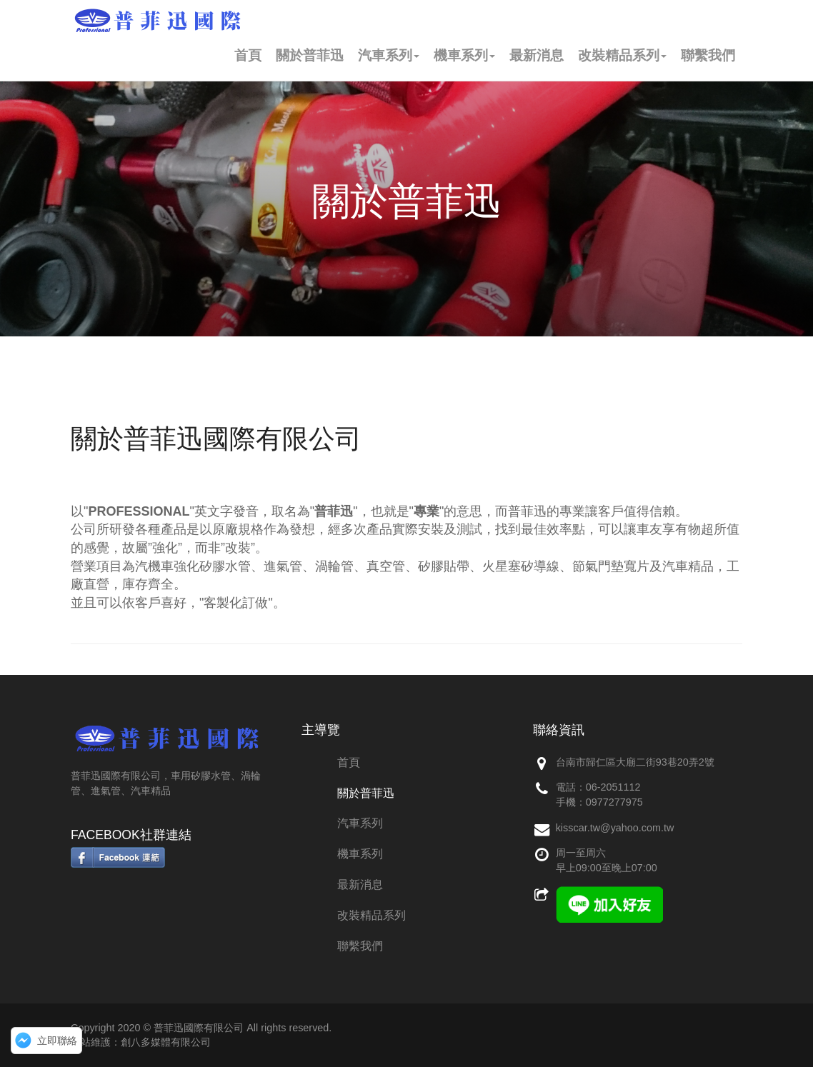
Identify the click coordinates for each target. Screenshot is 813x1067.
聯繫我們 (708, 55)
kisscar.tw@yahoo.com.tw (615, 827)
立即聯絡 (57, 1040)
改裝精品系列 (622, 55)
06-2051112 (613, 787)
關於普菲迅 (310, 55)
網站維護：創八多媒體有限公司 (141, 1042)
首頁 (247, 55)
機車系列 (464, 55)
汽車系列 (388, 55)
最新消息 (536, 55)
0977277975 (614, 802)
